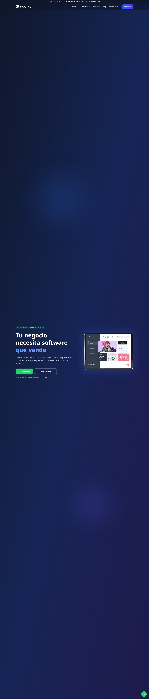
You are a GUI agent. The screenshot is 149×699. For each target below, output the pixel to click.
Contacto (127, 7)
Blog (104, 7)
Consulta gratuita (45, 371)
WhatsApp (24, 371)
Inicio (74, 7)
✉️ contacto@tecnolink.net (74, 2)
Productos (114, 7)
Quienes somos (84, 7)
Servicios (96, 7)
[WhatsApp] (144, 694)
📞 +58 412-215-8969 (55, 2)
